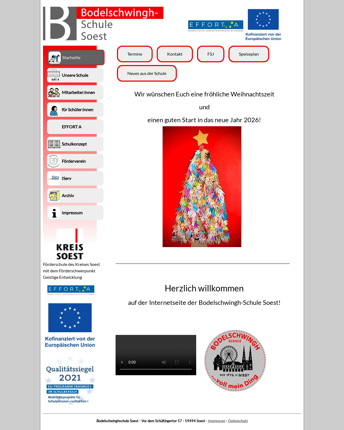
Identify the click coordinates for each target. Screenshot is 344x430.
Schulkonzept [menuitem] (74, 143)
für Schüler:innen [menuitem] (77, 109)
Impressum (216, 421)
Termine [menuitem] (134, 53)
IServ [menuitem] (66, 178)
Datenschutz (238, 421)
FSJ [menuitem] (210, 53)
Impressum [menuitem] (72, 212)
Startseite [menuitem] (71, 57)
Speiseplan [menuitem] (249, 53)
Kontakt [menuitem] (174, 53)
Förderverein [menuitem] (74, 161)
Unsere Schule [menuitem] (75, 75)
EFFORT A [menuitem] (71, 126)
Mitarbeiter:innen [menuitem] (78, 92)
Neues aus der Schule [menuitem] (146, 73)
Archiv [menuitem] (68, 195)
